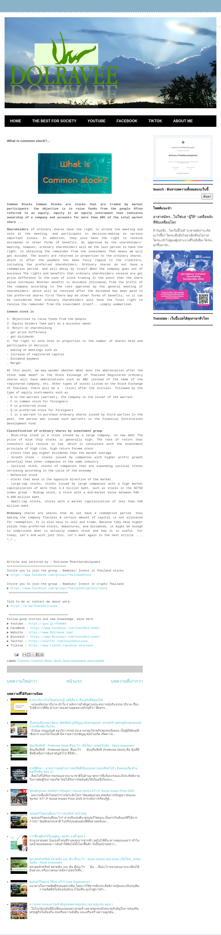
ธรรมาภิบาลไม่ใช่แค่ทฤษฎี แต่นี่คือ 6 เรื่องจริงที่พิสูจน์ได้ (65, 700)
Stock (57, 660)
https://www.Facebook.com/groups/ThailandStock (51, 575)
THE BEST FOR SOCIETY (54, 121)
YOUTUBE (96, 121)
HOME (15, 121)
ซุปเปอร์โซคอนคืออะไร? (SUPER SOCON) (58, 813)
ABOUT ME (183, 121)
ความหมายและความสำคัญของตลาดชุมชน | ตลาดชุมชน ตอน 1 (71, 904)
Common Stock (41, 660)
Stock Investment (73, 660)
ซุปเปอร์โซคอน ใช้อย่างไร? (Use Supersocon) (59, 882)
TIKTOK (155, 121)
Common (23, 660)
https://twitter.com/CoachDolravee (58, 641)
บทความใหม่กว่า (22, 681)
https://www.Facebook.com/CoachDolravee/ (65, 628)
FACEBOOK (126, 121)
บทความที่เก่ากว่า (127, 681)
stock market (95, 660)
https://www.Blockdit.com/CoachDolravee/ (65, 637)
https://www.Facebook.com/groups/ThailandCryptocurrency (59, 588)
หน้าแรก (74, 681)
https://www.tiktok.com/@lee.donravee (61, 645)
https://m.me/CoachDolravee (34, 606)
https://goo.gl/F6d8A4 (47, 623)
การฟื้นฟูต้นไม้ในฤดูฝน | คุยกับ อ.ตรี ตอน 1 (57, 836)
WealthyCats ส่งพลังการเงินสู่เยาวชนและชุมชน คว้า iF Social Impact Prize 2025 (81, 791)
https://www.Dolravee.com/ (51, 632)
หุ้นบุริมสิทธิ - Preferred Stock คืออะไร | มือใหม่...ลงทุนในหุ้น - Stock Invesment (81, 745)
